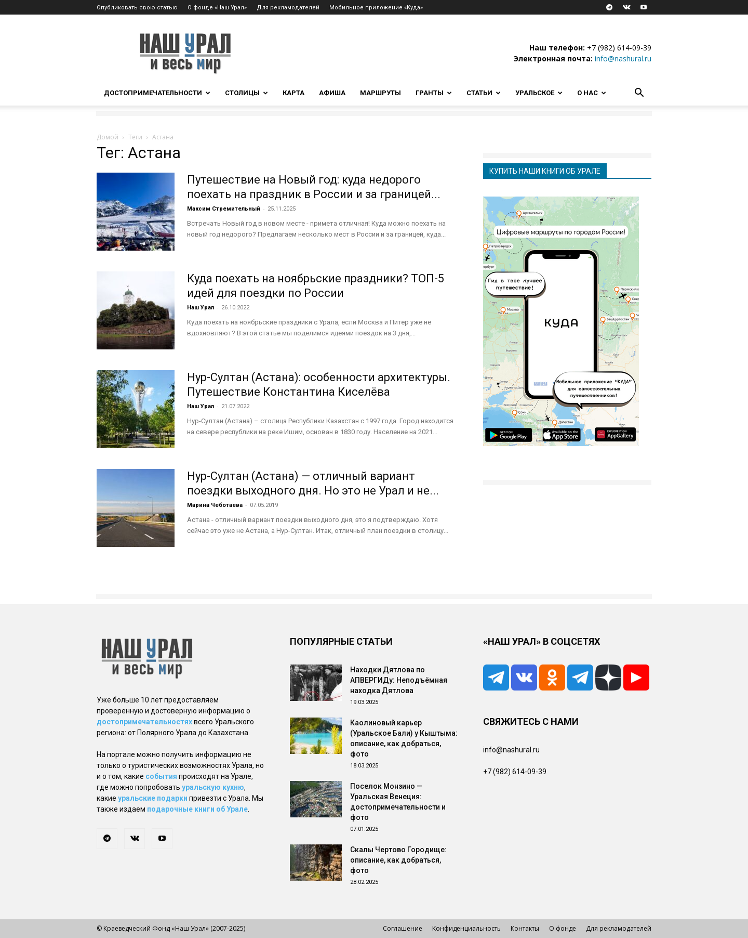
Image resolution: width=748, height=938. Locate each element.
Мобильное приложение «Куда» (376, 7)
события (161, 776)
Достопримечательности (157, 93)
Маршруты (380, 93)
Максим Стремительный (223, 208)
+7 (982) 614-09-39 (619, 48)
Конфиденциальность (466, 928)
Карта (293, 93)
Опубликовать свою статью (137, 7)
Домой (107, 137)
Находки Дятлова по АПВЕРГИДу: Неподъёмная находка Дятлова (398, 680)
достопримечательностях (144, 722)
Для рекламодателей (288, 7)
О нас (591, 93)
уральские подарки (153, 798)
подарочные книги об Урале (197, 809)
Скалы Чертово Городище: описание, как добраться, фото (398, 860)
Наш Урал (200, 307)
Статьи (483, 93)
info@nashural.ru (623, 58)
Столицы (246, 93)
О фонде (562, 928)
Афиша (332, 93)
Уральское (539, 93)
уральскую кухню (213, 787)
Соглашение (402, 928)
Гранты (434, 93)
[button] (638, 94)
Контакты (525, 928)
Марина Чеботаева (215, 505)
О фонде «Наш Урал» (217, 7)
